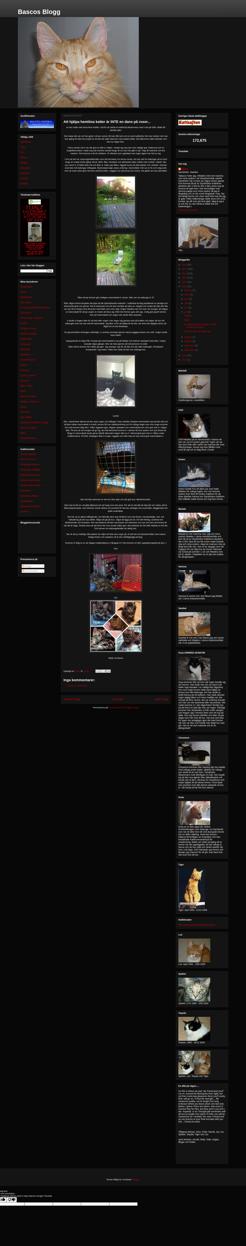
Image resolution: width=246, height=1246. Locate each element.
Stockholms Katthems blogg (34, 422)
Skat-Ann (25, 412)
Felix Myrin (25, 312)
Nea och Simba (28, 396)
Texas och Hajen (28, 427)
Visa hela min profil (187, 210)
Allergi (23, 157)
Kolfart (23, 365)
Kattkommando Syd (30, 480)
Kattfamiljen (26, 339)
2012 (184, 273)
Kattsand (24, 173)
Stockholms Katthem (30, 506)
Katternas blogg (28, 333)
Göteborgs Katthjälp (30, 469)
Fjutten (23, 323)
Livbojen (24, 511)
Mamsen (24, 380)
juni (186, 307)
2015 (184, 286)
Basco (185, 169)
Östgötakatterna (28, 438)
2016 (184, 355)
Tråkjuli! (188, 315)
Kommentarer (30, 571)
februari (188, 290)
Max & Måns (26, 386)
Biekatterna (26, 297)
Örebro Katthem (28, 454)
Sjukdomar (25, 142)
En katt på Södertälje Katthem (35, 307)
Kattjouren (25, 344)
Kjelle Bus (25, 354)
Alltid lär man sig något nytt (197, 331)
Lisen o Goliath (27, 375)
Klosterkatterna (27, 359)
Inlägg (26, 566)
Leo (22, 152)
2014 (184, 282)
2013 (184, 277)
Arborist (24, 178)
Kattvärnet (25, 490)
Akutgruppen (26, 286)
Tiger (22, 147)
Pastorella (25, 168)
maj (186, 303)
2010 (184, 264)
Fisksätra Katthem (29, 496)
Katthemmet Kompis (30, 485)
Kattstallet (25, 349)
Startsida (118, 699)
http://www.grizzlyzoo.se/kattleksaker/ (196, 925)
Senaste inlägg (71, 699)
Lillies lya (25, 370)
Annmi (23, 292)
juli (186, 312)
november (189, 345)
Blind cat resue (27, 459)
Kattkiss (24, 183)
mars (187, 294)
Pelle (186, 320)
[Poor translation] (12, 1199)
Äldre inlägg (161, 699)
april (186, 299)
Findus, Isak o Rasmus (31, 318)
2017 (184, 359)
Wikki (23, 433)
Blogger (135, 1179)
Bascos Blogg (39, 11)
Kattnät (23, 162)
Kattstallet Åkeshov (29, 475)
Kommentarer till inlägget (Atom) (124, 707)
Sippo (23, 407)
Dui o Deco (25, 302)
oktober (188, 341)
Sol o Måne (26, 417)
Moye (23, 391)
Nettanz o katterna (29, 401)
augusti (188, 337)
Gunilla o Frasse (28, 328)
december (189, 350)
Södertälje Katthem (29, 464)
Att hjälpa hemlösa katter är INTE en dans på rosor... (200, 325)
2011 (184, 269)
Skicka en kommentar (77, 685)
